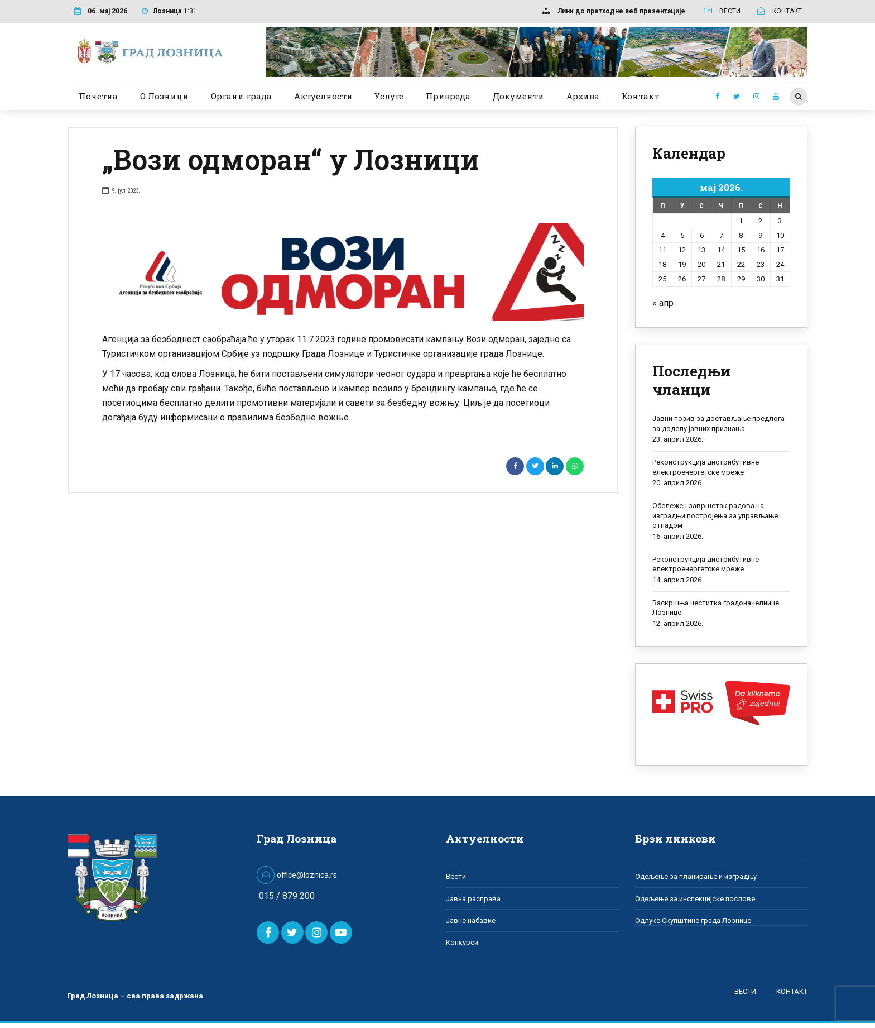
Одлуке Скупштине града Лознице (693, 920)
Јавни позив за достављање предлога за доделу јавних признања (718, 423)
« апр (663, 303)
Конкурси (462, 942)
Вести (456, 876)
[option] (343, 272)
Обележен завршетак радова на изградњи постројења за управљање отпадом (715, 515)
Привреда (448, 96)
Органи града (241, 96)
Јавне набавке (471, 920)
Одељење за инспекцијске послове (695, 899)
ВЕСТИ (745, 991)
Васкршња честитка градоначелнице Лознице (715, 608)
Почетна (98, 96)
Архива (582, 96)
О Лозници (164, 96)
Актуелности (323, 96)
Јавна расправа (473, 899)
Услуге (388, 96)
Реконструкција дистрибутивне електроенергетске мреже (705, 467)
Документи (518, 96)
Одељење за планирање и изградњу (696, 876)
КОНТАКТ (791, 991)
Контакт (640, 96)
